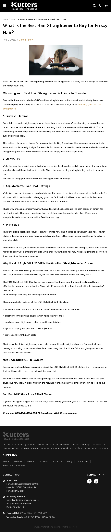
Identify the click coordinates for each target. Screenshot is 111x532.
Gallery (30, 461)
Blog (13, 19)
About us (57, 461)
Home (5, 19)
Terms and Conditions (14, 465)
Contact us (82, 461)
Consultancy (26, 39)
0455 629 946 (48, 517)
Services (18, 461)
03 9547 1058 (33, 517)
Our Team (43, 461)
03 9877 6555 (25, 513)
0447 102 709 (40, 513)
